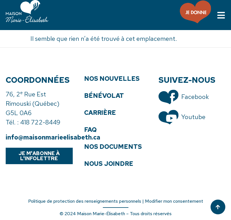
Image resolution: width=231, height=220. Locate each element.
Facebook (195, 97)
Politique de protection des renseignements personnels (84, 201)
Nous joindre (108, 164)
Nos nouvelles (112, 79)
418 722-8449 (40, 122)
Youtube (193, 117)
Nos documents (113, 147)
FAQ (90, 130)
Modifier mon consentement (174, 201)
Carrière (100, 113)
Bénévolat (104, 96)
